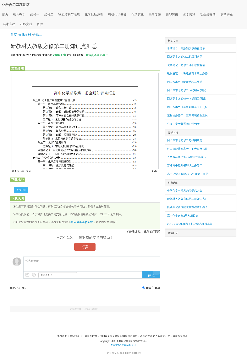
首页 (5, 14)
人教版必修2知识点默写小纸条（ (186, 157)
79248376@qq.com (81, 221)
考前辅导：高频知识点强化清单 (186, 48)
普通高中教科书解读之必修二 (184, 165)
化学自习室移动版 (16, 5)
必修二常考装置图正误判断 (183, 123)
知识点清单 (92, 55)
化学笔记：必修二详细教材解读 (186, 65)
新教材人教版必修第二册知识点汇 (187, 198)
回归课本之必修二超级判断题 (184, 56)
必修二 (37, 34)
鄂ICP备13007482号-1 (123, 345)
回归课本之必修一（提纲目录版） (187, 98)
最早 (157, 288)
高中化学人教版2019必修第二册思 (187, 173)
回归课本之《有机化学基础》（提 (187, 107)
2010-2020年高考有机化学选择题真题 (189, 223)
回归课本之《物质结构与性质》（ (187, 81)
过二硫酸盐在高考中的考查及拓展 (187, 148)
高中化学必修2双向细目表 (182, 215)
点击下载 (21, 190)
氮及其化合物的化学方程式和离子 (187, 207)
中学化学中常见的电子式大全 (184, 190)
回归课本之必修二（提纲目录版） (187, 90)
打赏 (84, 247)
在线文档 (25, 34)
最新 (148, 288)
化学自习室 (59, 55)
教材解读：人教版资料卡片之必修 (187, 73)
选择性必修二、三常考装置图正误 (187, 115)
